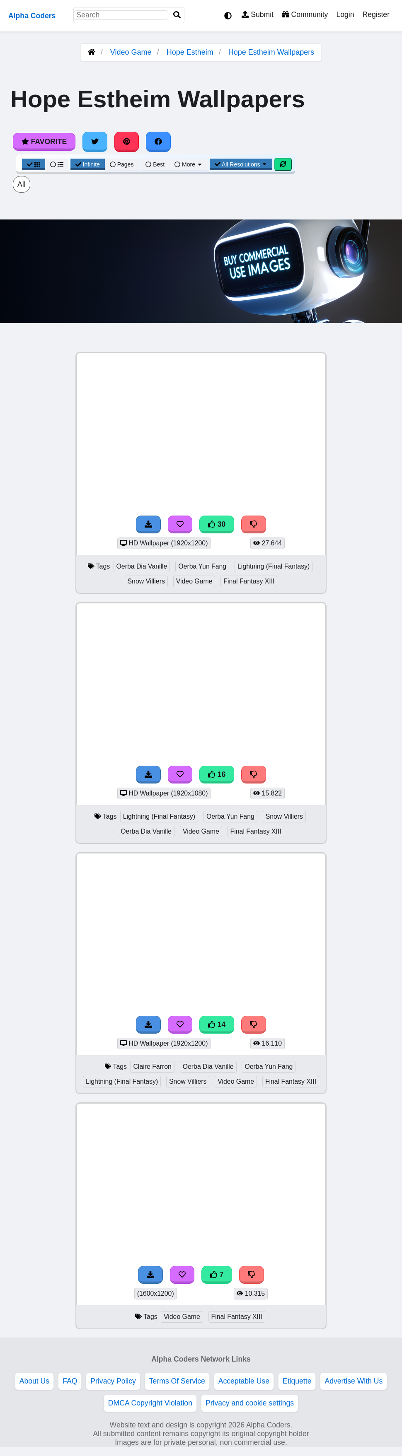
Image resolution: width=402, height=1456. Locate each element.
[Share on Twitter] (94, 142)
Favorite (44, 141)
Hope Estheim (190, 52)
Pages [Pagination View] (122, 164)
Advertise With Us (354, 1381)
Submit (258, 14)
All (21, 184)
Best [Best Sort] (155, 164)
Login (345, 14)
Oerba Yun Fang (202, 566)
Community (305, 14)
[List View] (56, 164)
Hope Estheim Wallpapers (271, 52)
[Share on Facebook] (158, 142)
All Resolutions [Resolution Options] (241, 164)
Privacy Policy (113, 1381)
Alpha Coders (32, 16)
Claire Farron (152, 1066)
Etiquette (297, 1381)
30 (216, 524)
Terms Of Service (177, 1381)
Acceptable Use (243, 1381)
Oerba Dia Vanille (141, 566)
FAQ (70, 1381)
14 (216, 1024)
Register (376, 14)
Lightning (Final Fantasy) (273, 566)
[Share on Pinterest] (126, 142)
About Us (34, 1381)
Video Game (131, 52)
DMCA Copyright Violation (150, 1403)
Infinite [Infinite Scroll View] (87, 164)
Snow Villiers (146, 581)
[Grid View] (33, 164)
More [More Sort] (188, 164)
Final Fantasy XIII (248, 581)
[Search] (177, 15)
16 (216, 774)
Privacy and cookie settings (250, 1403)
